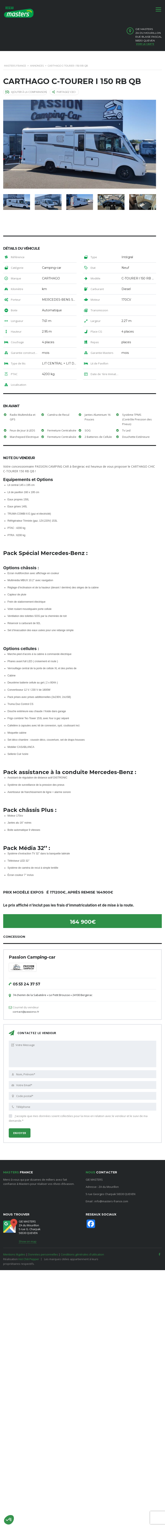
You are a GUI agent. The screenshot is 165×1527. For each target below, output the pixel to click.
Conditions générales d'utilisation (82, 1251)
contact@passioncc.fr (26, 1008)
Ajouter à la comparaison (26, 92)
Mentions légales (14, 1251)
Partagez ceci (63, 92)
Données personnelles (43, 1251)
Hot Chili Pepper (28, 1256)
